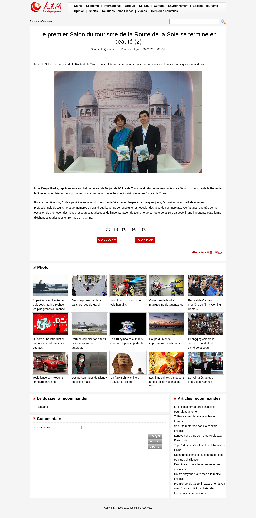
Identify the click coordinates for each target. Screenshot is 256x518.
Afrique (130, 5)
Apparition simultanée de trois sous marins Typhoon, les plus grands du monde (49, 305)
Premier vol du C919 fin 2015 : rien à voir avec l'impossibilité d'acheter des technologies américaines (199, 488)
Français (34, 21)
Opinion (79, 11)
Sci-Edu (144, 5)
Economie (93, 5)
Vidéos (142, 11)
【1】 (108, 229)
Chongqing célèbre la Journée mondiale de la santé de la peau (202, 343)
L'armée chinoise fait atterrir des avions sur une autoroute (89, 343)
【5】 (144, 229)
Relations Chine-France (117, 11)
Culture (159, 5)
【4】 (134, 229)
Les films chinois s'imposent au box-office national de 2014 (166, 382)
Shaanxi (43, 406)
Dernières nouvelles (164, 11)
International (112, 5)
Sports (93, 11)
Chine (78, 5)
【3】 (124, 229)
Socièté (198, 5)
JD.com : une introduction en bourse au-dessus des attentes (49, 343)
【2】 (116, 229)
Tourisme (211, 5)
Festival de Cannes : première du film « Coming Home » (204, 305)
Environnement (178, 5)
